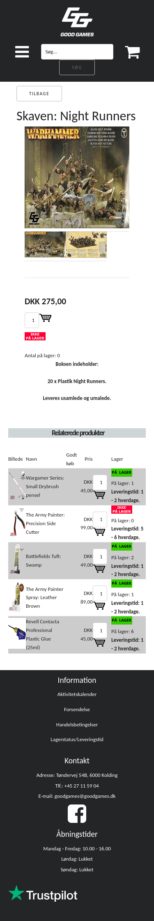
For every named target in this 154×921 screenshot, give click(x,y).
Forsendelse (77, 709)
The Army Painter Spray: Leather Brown (44, 597)
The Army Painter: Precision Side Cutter (45, 523)
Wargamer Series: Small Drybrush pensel (45, 486)
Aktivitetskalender (77, 694)
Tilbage (39, 93)
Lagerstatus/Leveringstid (77, 739)
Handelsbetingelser (77, 724)
